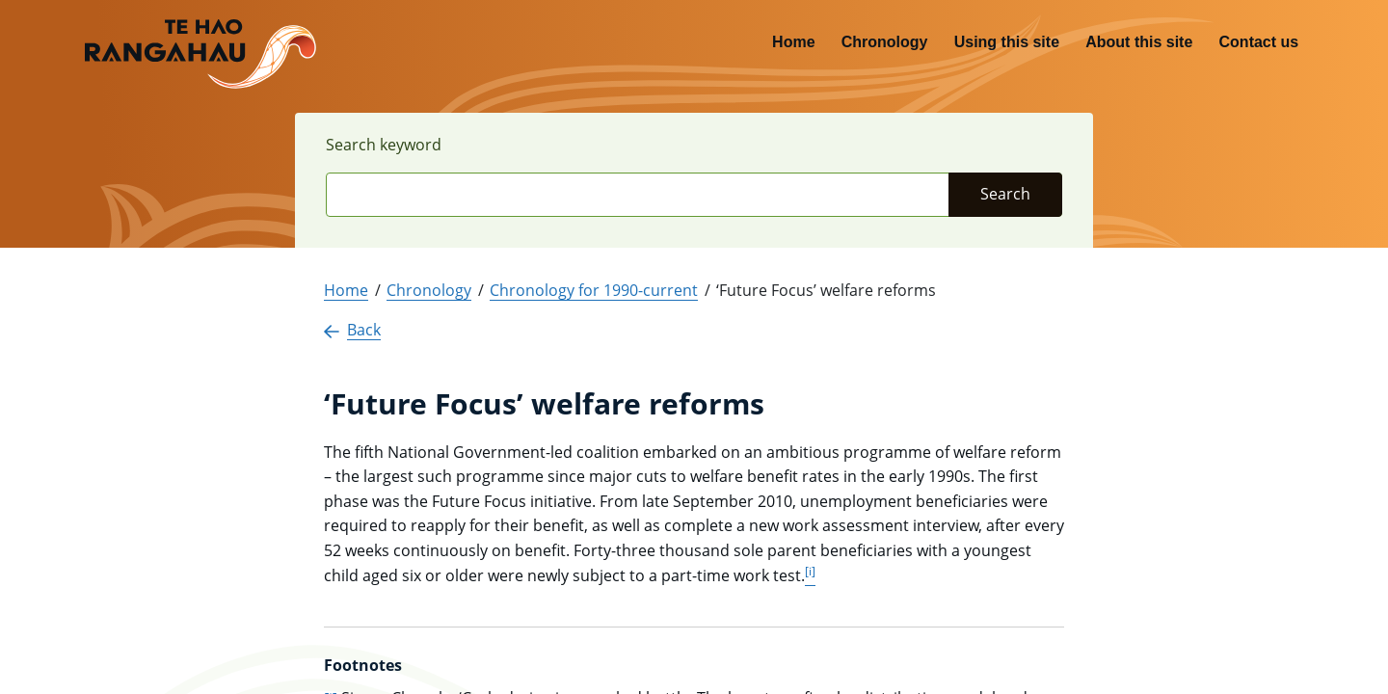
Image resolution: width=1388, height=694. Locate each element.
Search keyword (383, 144)
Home (793, 42)
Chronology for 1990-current (594, 290)
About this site (1138, 42)
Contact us (1259, 42)
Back (352, 329)
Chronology (884, 42)
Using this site (1006, 42)
